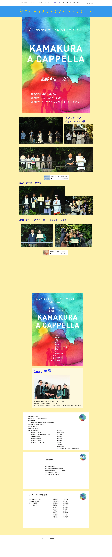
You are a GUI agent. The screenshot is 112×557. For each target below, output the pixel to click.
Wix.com (52, 538)
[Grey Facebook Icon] (87, 3)
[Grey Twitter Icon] (90, 3)
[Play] (51, 178)
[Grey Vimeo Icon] (92, 3)
